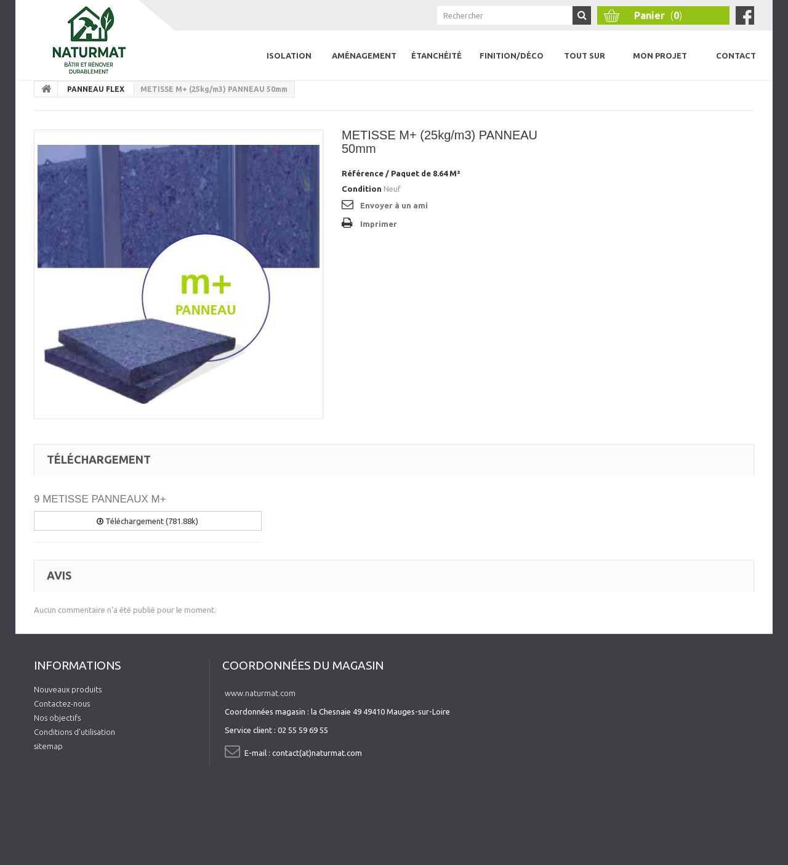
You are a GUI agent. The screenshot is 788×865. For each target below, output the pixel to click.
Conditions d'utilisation (74, 732)
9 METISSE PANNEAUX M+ (100, 499)
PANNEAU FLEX (95, 89)
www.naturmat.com (260, 693)
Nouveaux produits (68, 689)
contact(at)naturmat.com (317, 752)
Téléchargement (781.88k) (147, 521)
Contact (736, 55)
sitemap (48, 746)
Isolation (289, 55)
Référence (363, 173)
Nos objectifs (57, 717)
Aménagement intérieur (364, 65)
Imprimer (378, 223)
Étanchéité (436, 55)
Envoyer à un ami (394, 205)
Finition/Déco (512, 55)
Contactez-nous (62, 703)
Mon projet (660, 55)
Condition (362, 188)
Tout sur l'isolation (584, 65)
